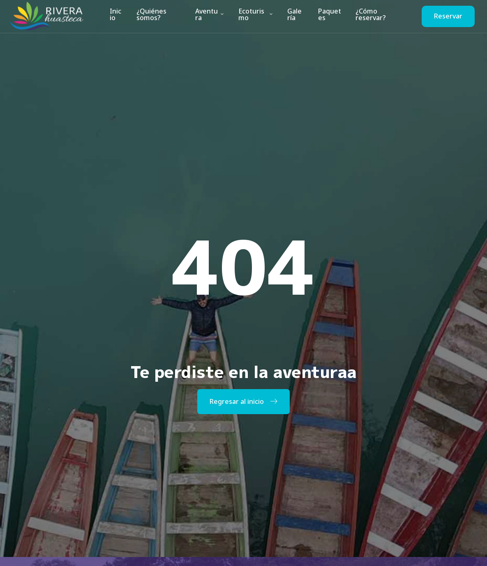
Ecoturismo (256, 16)
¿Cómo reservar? (369, 16)
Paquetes (328, 16)
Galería (295, 16)
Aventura (209, 16)
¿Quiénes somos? (150, 16)
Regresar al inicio (243, 401)
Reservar (448, 16)
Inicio (115, 16)
